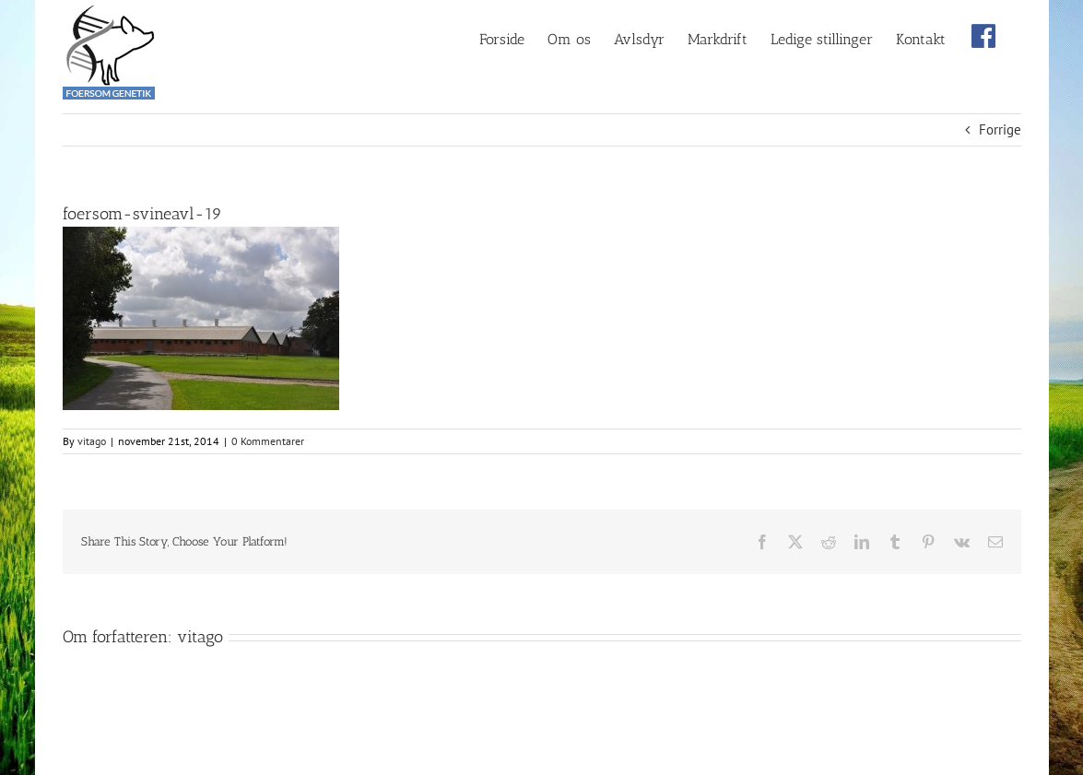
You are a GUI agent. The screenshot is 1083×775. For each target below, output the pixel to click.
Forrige (1000, 129)
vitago (91, 441)
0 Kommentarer (267, 441)
